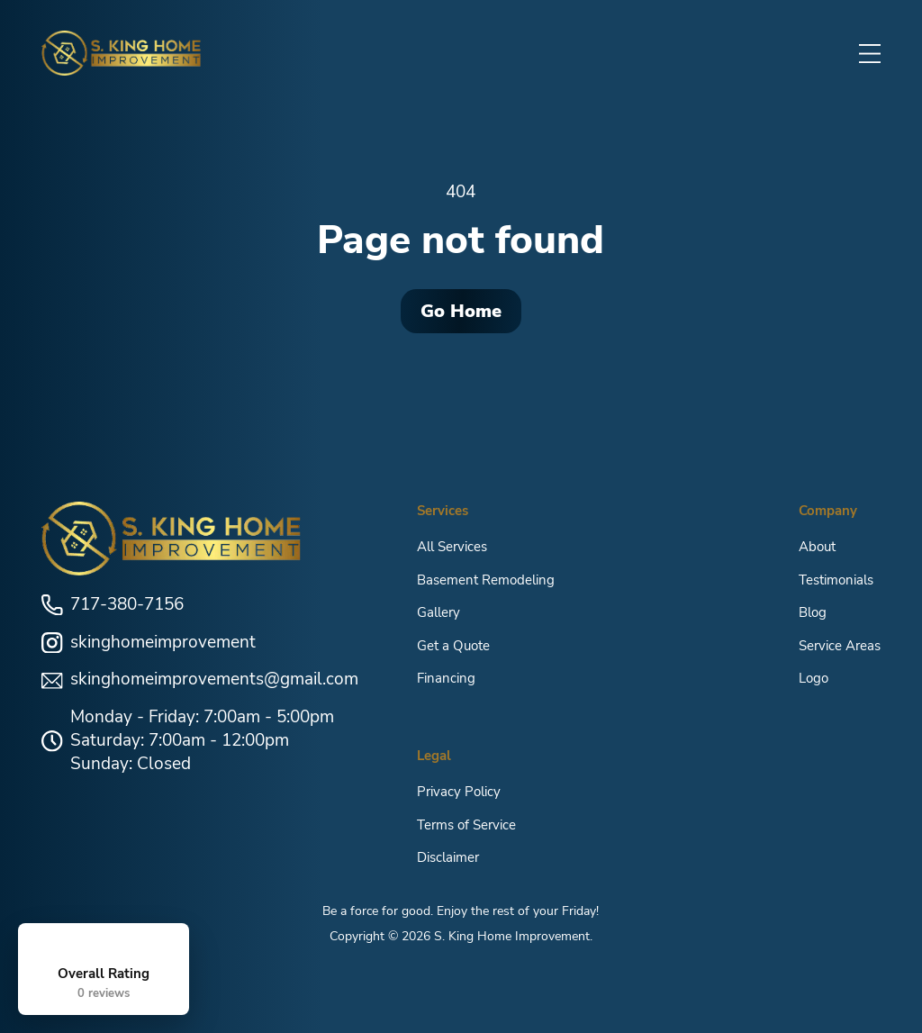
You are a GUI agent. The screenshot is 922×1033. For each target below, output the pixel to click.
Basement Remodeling (486, 579)
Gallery (438, 612)
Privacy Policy (459, 792)
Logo (813, 678)
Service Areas (840, 645)
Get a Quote (453, 645)
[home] (121, 53)
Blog (813, 612)
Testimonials (836, 579)
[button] (870, 52)
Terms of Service (466, 824)
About (817, 547)
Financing (446, 678)
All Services (452, 547)
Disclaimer (448, 857)
